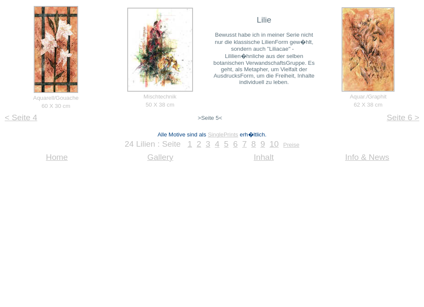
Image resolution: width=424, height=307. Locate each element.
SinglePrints (223, 134)
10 (273, 143)
